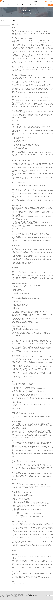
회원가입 (35, 1)
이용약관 (30, 595)
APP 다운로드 (45, 1)
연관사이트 (49, 595)
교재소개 (16, 4)
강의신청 (29, 4)
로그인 (40, 1)
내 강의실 (50, 4)
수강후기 (42, 4)
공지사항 (2, 20)
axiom (3, 4)
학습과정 (10, 4)
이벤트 (2, 23)
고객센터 (36, 4)
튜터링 (23, 4)
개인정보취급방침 (35, 595)
